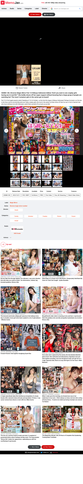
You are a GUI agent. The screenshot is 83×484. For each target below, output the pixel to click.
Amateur (30, 216)
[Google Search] (80, 9)
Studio (12, 8)
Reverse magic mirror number (18, 206)
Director (44, 8)
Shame (59, 216)
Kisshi (16, 210)
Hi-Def (16, 220)
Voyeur (73, 216)
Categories (28, 8)
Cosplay (45, 216)
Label (37, 8)
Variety (16, 216)
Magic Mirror (13, 202)
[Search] (66, 9)
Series (19, 8)
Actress (4, 8)
